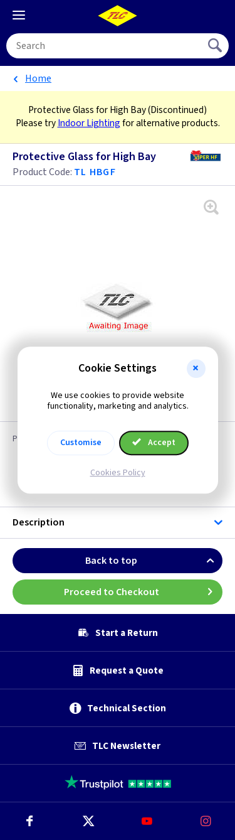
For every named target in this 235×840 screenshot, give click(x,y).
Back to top (153, 560)
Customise (81, 442)
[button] (196, 368)
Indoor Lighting (89, 123)
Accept (154, 442)
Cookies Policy (117, 472)
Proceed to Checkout (143, 592)
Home (38, 78)
